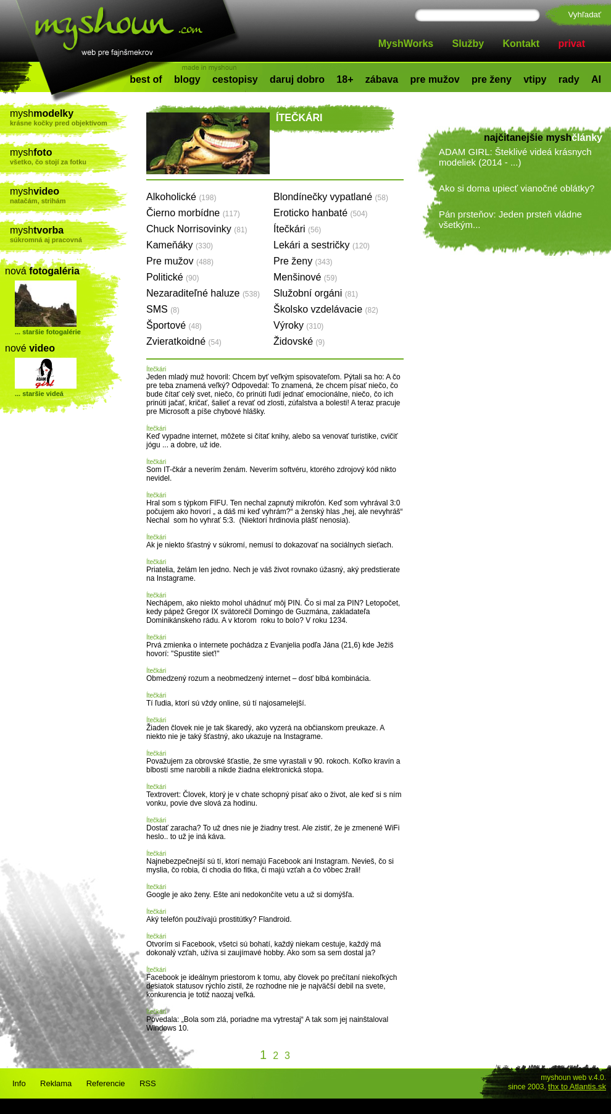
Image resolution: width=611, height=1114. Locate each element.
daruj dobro (297, 79)
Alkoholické (181, 197)
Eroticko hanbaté (320, 213)
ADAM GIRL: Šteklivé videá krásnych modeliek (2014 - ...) (515, 156)
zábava (381, 79)
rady (569, 79)
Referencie (105, 1083)
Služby (468, 43)
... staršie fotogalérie (48, 331)
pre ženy (492, 79)
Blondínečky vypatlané (330, 197)
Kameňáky (179, 245)
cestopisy (235, 79)
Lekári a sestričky (321, 245)
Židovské (299, 341)
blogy (187, 79)
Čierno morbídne (193, 213)
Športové (174, 325)
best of (146, 79)
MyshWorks (406, 43)
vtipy (534, 79)
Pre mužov (180, 261)
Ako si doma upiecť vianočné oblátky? (516, 188)
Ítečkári (297, 229)
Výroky (298, 325)
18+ (344, 79)
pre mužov (435, 79)
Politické (172, 277)
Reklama (56, 1083)
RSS (147, 1083)
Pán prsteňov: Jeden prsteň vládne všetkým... (510, 219)
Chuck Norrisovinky (196, 229)
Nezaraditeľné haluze (203, 293)
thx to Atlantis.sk (577, 1086)
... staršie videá (39, 393)
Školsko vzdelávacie (325, 309)
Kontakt (521, 43)
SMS (163, 309)
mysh (69, 117)
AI (596, 79)
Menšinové (305, 277)
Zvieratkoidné (184, 341)
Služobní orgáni (315, 293)
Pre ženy (303, 261)
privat (571, 43)
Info (19, 1083)
